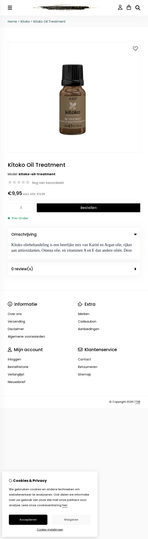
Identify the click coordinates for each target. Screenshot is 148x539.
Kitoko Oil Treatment (49, 21)
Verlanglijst (16, 356)
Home (12, 21)
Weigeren (71, 520)
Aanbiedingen (88, 310)
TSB (137, 383)
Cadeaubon (87, 303)
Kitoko (26, 21)
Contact (84, 341)
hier (65, 505)
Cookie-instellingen (50, 529)
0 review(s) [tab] (74, 250)
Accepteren (28, 520)
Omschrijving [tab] (74, 234)
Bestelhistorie (18, 348)
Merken (83, 295)
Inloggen (14, 341)
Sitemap (84, 356)
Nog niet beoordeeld (48, 183)
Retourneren (87, 348)
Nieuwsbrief (16, 363)
